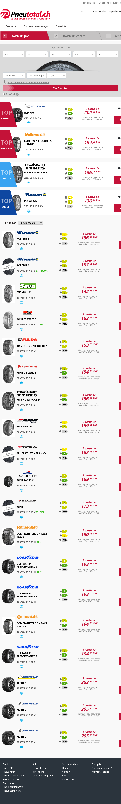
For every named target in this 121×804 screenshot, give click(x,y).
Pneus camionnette (13, 786)
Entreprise (97, 764)
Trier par (10, 223)
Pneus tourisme (11, 779)
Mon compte (88, 2)
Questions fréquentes (110, 2)
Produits (11, 26)
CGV (64, 775)
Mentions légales (100, 771)
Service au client (70, 764)
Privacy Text (68, 779)
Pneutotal (61, 26)
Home (65, 767)
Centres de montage (36, 26)
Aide (35, 764)
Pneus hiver (9, 771)
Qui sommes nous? (102, 767)
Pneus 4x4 (8, 783)
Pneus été (8, 767)
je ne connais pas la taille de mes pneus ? (26, 82)
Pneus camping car (12, 790)
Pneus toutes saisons (14, 775)
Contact (66, 771)
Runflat (12, 94)
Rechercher (60, 88)
